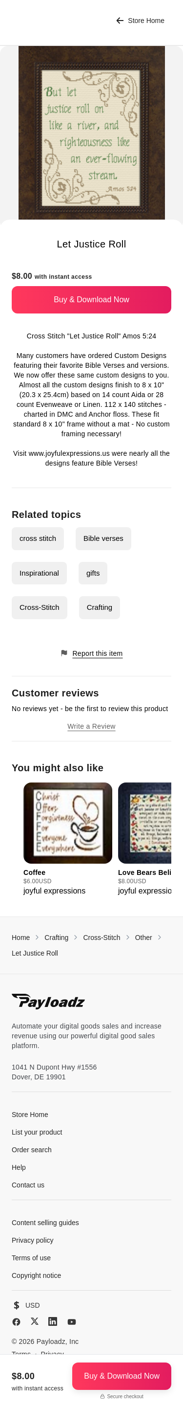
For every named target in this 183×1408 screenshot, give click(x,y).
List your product (37, 1132)
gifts (93, 573)
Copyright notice (36, 1275)
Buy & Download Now (91, 299)
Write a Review (91, 726)
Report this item (91, 653)
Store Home (140, 21)
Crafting (100, 607)
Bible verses (103, 538)
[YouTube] (72, 1322)
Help (19, 1167)
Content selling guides (45, 1223)
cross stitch (38, 538)
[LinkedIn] (52, 1321)
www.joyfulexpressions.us (69, 453)
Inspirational (39, 573)
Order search (32, 1150)
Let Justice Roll (35, 953)
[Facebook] (16, 1322)
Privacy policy (33, 1240)
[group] (67, 839)
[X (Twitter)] (35, 1321)
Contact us (28, 1185)
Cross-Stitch (40, 607)
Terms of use (31, 1258)
